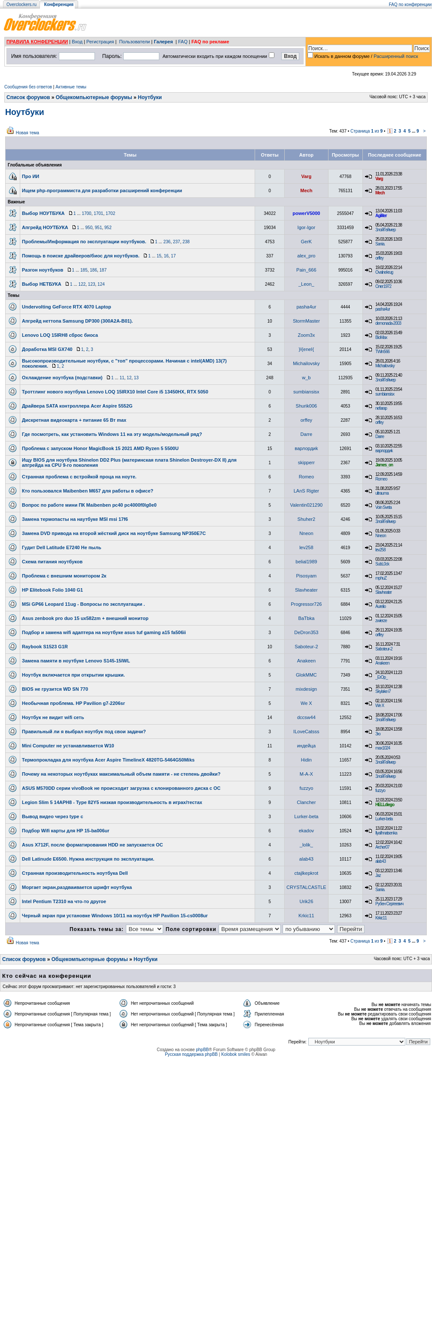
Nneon (306, 533)
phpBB (202, 1049)
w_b (306, 377)
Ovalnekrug (384, 272)
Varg (306, 176)
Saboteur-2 (306, 646)
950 (89, 227)
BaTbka (306, 618)
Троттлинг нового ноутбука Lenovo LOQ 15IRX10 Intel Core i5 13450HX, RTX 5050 (115, 391)
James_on (384, 464)
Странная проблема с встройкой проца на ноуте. (79, 476)
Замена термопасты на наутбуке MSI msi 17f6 (75, 519)
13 (136, 377)
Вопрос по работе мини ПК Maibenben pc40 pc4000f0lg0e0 (89, 505)
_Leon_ (306, 284)
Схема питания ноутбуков (52, 561)
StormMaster (306, 320)
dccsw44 (306, 717)
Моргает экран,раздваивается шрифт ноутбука (77, 887)
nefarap (381, 408)
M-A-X (306, 774)
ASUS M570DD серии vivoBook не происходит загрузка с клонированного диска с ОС (121, 788)
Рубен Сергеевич (389, 903)
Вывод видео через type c (52, 816)
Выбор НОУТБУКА (43, 213)
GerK (306, 241)
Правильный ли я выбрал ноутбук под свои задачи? (84, 731)
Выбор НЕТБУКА (41, 284)
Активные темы (70, 87)
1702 (110, 213)
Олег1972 (383, 286)
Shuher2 (307, 519)
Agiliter (380, 215)
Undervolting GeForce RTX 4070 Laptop (66, 306)
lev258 (306, 547)
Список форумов (28, 97)
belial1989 (306, 561)
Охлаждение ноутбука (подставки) (62, 377)
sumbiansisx (306, 391)
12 (129, 377)
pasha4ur (306, 306)
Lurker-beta (306, 816)
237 (176, 241)
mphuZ (380, 578)
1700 (86, 213)
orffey (379, 258)
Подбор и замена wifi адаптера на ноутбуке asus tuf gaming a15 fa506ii (104, 632)
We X (306, 703)
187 (103, 270)
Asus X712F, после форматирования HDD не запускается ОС (92, 844)
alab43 (306, 858)
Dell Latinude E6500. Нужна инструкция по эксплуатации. (88, 858)
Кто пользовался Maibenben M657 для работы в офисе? (87, 490)
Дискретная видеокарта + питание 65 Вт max (74, 420)
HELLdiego (384, 804)
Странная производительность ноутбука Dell (75, 873)
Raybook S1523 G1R (45, 646)
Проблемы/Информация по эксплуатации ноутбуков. (84, 241)
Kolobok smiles (235, 1054)
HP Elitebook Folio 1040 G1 (52, 589)
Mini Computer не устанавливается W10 (68, 745)
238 (186, 241)
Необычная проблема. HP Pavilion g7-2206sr (73, 703)
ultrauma (382, 493)
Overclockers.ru (21, 4)
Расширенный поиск (396, 56)
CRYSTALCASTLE (306, 887)
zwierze (381, 620)
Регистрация (100, 41)
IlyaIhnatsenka (386, 833)
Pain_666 (306, 269)
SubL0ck (382, 564)
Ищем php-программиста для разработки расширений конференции (102, 190)
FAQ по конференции (410, 4)
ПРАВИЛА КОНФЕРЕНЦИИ (37, 41)
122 (82, 284)
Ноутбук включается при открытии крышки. (73, 674)
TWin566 (382, 351)
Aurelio (380, 606)
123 (91, 284)
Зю (377, 734)
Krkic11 (306, 915)
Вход (77, 41)
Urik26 (306, 901)
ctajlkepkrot (307, 873)
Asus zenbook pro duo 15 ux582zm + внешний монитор (85, 618)
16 (166, 256)
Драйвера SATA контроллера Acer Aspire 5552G (77, 405)
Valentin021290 (306, 505)
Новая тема (27, 132)
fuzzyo (306, 788)
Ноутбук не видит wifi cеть (53, 717)
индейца (306, 745)
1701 (98, 213)
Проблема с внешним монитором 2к (64, 575)
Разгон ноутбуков (42, 269)
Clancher (306, 802)
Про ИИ (30, 176)
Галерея (163, 41)
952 (108, 227)
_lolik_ (306, 844)
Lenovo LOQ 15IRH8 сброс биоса (60, 335)
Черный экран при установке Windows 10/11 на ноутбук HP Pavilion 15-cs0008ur (115, 915)
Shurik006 (306, 405)
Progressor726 (306, 604)
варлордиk (306, 448)
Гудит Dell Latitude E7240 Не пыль (61, 547)
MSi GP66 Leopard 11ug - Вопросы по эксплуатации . (83, 604)
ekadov (306, 830)
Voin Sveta (383, 507)
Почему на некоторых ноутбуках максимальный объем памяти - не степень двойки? (121, 774)
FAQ (183, 41)
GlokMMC (306, 674)
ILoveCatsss (306, 731)
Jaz (378, 875)
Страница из (366, 131)
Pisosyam (306, 575)
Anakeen (306, 660)
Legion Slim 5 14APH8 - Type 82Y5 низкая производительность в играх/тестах (112, 802)
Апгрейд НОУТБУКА (45, 227)
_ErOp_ (381, 677)
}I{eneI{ (306, 349)
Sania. (380, 244)
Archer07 (382, 847)
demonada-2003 (388, 323)
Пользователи (134, 41)
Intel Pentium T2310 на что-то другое (64, 901)
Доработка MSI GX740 (47, 349)
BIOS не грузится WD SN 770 (55, 689)
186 (93, 270)
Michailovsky (306, 363)
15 (159, 256)
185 (84, 270)
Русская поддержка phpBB (191, 1054)
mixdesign (306, 689)
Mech (306, 190)
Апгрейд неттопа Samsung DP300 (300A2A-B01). (77, 320)
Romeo (306, 476)
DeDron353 (306, 632)
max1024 (382, 748)
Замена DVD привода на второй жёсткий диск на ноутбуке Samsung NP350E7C (114, 533)
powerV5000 (306, 213)
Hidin (306, 759)
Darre (307, 434)
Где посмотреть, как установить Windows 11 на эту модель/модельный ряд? (112, 434)
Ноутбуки (150, 97)
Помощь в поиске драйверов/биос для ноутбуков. (81, 255)
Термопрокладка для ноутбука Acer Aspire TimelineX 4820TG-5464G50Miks (108, 759)
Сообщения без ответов (28, 87)
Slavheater (306, 589)
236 (166, 241)
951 (98, 227)
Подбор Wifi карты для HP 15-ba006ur (66, 830)
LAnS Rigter (306, 490)
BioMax (381, 337)
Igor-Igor (307, 227)
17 (173, 256)
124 (101, 284)
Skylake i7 (383, 691)
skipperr (306, 462)
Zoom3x (306, 335)
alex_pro (306, 255)
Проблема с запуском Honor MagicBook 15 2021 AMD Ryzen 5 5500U (100, 448)
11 (121, 377)
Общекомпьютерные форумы (94, 97)
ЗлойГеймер (385, 229)
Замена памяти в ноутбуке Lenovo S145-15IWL (76, 660)
